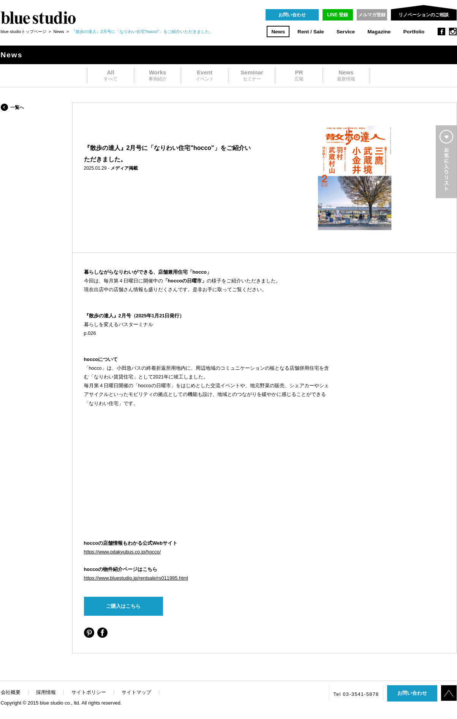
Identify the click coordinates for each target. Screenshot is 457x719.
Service (346, 32)
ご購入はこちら (123, 606)
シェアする (89, 633)
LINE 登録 (337, 14)
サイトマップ (136, 692)
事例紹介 (157, 75)
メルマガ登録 (372, 14)
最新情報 (346, 75)
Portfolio (414, 32)
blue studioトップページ (23, 31)
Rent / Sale (310, 32)
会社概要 (11, 692)
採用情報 (46, 692)
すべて (110, 75)
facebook (441, 31)
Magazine (379, 32)
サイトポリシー (88, 692)
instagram (453, 31)
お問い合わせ (292, 14)
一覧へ (17, 107)
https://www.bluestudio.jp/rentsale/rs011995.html (136, 578)
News (278, 32)
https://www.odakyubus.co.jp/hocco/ (122, 552)
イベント (204, 75)
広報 (298, 75)
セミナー (251, 75)
